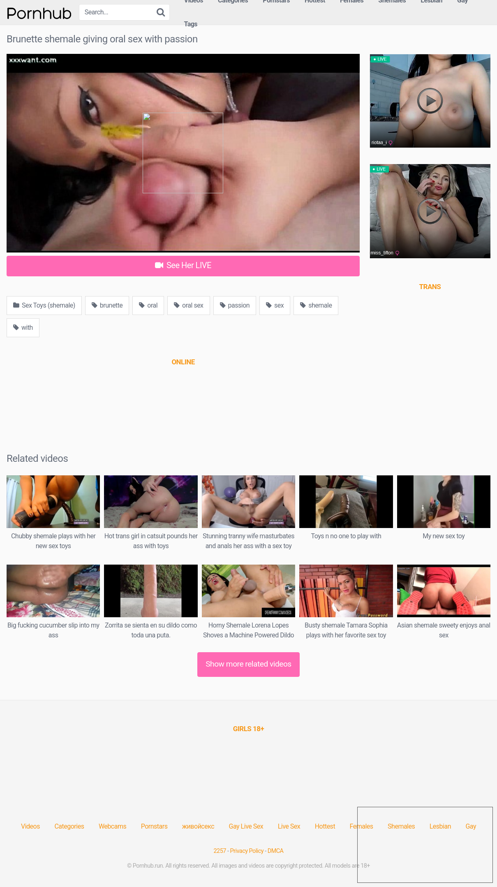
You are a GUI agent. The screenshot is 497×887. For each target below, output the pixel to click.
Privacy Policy (247, 851)
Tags (190, 24)
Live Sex (289, 826)
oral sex (188, 305)
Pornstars (154, 826)
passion (235, 305)
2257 (220, 851)
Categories (69, 826)
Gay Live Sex (246, 826)
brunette (107, 305)
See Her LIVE (183, 265)
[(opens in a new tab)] (182, 362)
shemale (316, 305)
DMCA (276, 851)
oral (148, 305)
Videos (30, 826)
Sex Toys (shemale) (44, 305)
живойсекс (198, 826)
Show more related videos (248, 664)
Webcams (112, 826)
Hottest (325, 826)
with (23, 327)
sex (275, 305)
